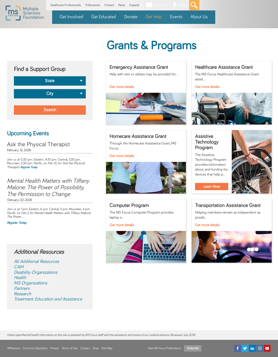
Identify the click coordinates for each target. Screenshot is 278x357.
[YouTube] (267, 348)
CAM (18, 267)
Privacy (54, 348)
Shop (95, 348)
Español (134, 5)
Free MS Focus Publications (164, 348)
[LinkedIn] (252, 348)
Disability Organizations (35, 272)
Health (20, 277)
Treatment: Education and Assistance (48, 299)
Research (22, 294)
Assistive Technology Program (206, 142)
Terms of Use (69, 348)
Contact (109, 5)
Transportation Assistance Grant (228, 205)
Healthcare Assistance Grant (224, 67)
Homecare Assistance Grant (137, 136)
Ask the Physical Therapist (38, 144)
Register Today (28, 167)
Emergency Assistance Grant (138, 67)
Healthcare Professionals (65, 5)
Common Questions (35, 348)
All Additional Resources (36, 261)
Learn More (212, 187)
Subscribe (193, 348)
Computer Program (129, 205)
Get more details (121, 87)
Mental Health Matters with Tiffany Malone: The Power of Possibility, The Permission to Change (48, 187)
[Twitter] (245, 348)
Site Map (106, 348)
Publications (92, 5)
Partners (22, 288)
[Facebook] (237, 348)
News (121, 5)
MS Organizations (30, 283)
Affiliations (13, 348)
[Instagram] (259, 348)
